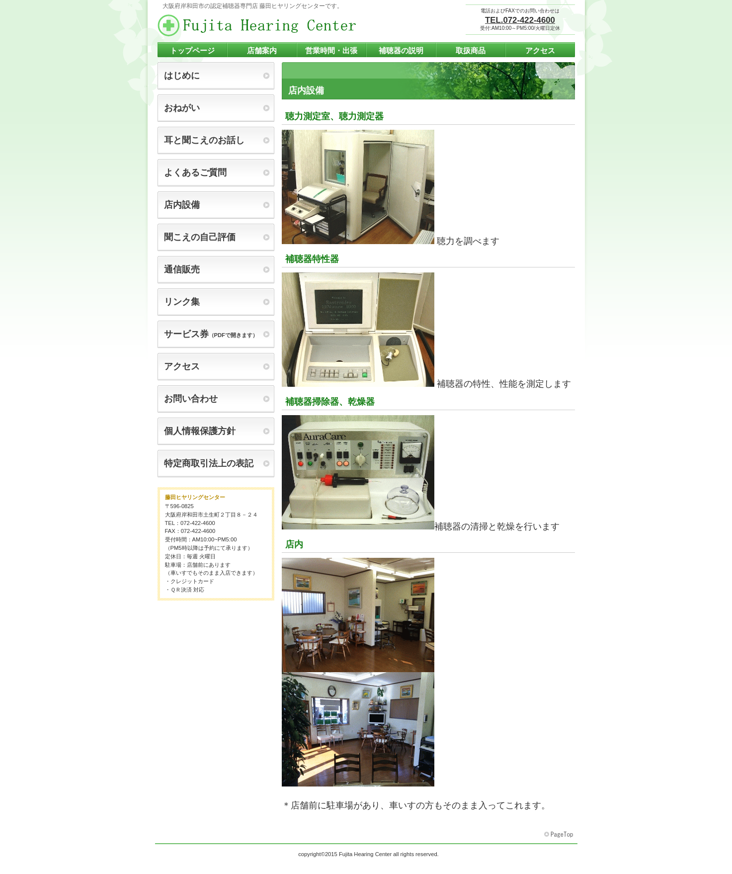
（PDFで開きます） (211, 334)
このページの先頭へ (559, 834)
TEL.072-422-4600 (520, 20)
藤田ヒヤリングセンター (257, 25)
